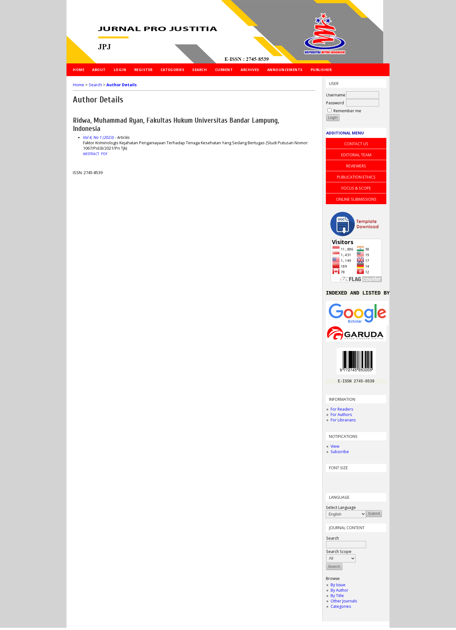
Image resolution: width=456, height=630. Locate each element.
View (335, 448)
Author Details (121, 85)
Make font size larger (352, 481)
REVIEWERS (356, 166)
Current (224, 69)
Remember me (347, 111)
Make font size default (342, 481)
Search (199, 69)
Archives (250, 69)
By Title (337, 598)
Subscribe (340, 454)
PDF (104, 154)
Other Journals (344, 603)
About (99, 69)
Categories (341, 608)
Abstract (91, 154)
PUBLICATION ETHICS (356, 177)
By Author (339, 592)
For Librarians (343, 422)
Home (78, 69)
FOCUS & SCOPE (356, 188)
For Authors (341, 416)
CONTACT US (356, 143)
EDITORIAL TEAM (356, 155)
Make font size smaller (331, 481)
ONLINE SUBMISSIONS (356, 199)
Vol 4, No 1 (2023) (98, 137)
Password (335, 103)
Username (335, 95)
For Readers (342, 411)
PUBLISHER (321, 69)
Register (143, 69)
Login (120, 69)
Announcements (285, 69)
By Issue (338, 587)
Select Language (341, 509)
